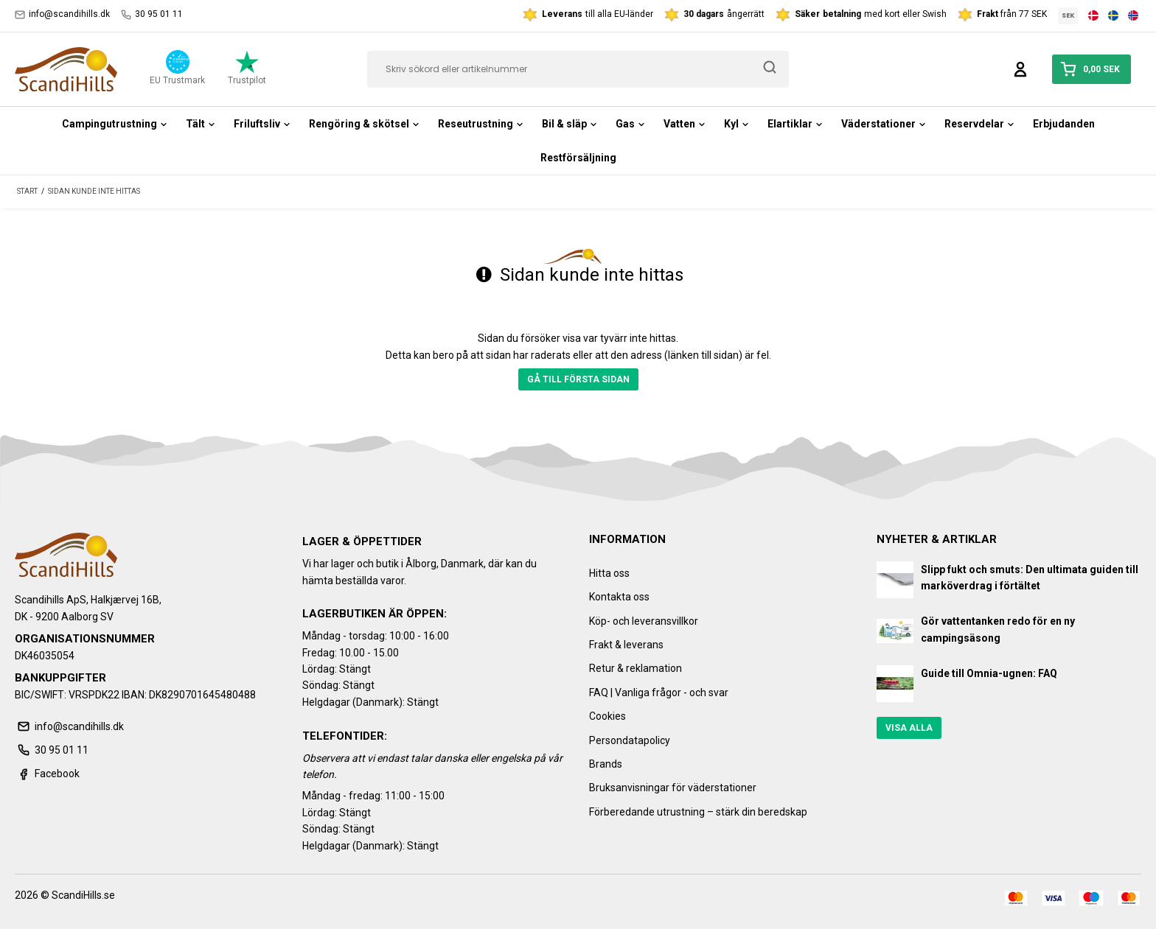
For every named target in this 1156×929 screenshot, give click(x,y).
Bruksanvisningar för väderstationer (672, 787)
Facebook (47, 773)
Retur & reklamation (635, 668)
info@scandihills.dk (62, 14)
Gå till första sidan (578, 379)
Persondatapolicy (629, 740)
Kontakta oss (619, 597)
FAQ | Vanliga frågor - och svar (658, 692)
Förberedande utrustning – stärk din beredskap (698, 812)
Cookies (607, 716)
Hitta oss (609, 573)
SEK (1068, 15)
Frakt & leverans (626, 645)
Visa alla (909, 728)
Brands (605, 764)
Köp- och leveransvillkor (643, 621)
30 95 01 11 (152, 14)
